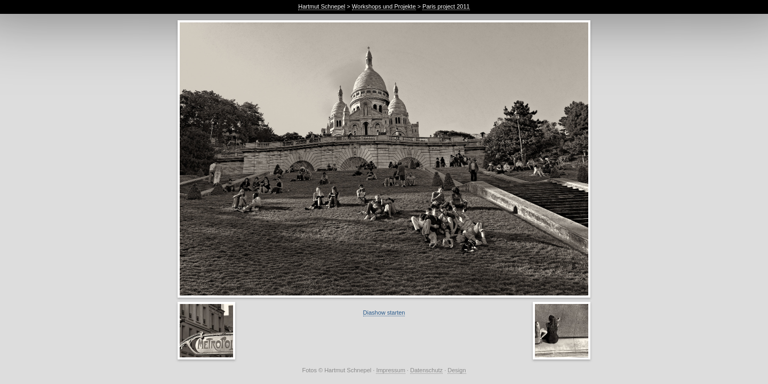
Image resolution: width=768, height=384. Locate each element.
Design (456, 370)
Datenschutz (426, 370)
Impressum (390, 370)
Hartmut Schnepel (321, 6)
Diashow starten (384, 312)
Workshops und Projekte (384, 6)
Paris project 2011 (446, 6)
